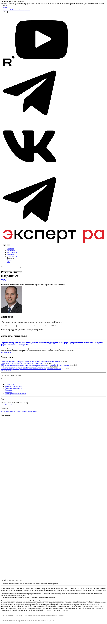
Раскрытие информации (13, 388)
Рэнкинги (10, 254)
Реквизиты (8, 390)
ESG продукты (12, 252)
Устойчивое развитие (61, 365)
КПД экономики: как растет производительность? (18, 367)
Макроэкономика (54, 361)
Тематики (10, 258)
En (4, 245)
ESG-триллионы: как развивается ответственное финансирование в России (27, 365)
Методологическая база (13, 386)
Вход (5, 12)
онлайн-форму (52, 584)
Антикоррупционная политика (15, 394)
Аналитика (11, 250)
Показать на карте (7, 404)
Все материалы (6, 352)
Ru (8, 245)
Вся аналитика (6, 371)
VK (3, 279)
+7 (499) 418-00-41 (20, 411)
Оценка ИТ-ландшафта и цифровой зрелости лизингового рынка (23, 369)
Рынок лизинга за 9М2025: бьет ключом (15, 363)
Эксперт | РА (7, 10)
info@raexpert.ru (33, 411)
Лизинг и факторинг (36, 363)
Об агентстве (9, 384)
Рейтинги (10, 249)
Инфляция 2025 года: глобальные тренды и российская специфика (24, 361)
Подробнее (5, 7)
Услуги (9, 260)
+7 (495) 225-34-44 (7, 411)
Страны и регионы (42, 367)
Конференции (12, 256)
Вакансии (8, 392)
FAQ (8, 262)
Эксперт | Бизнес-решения (21, 10)
